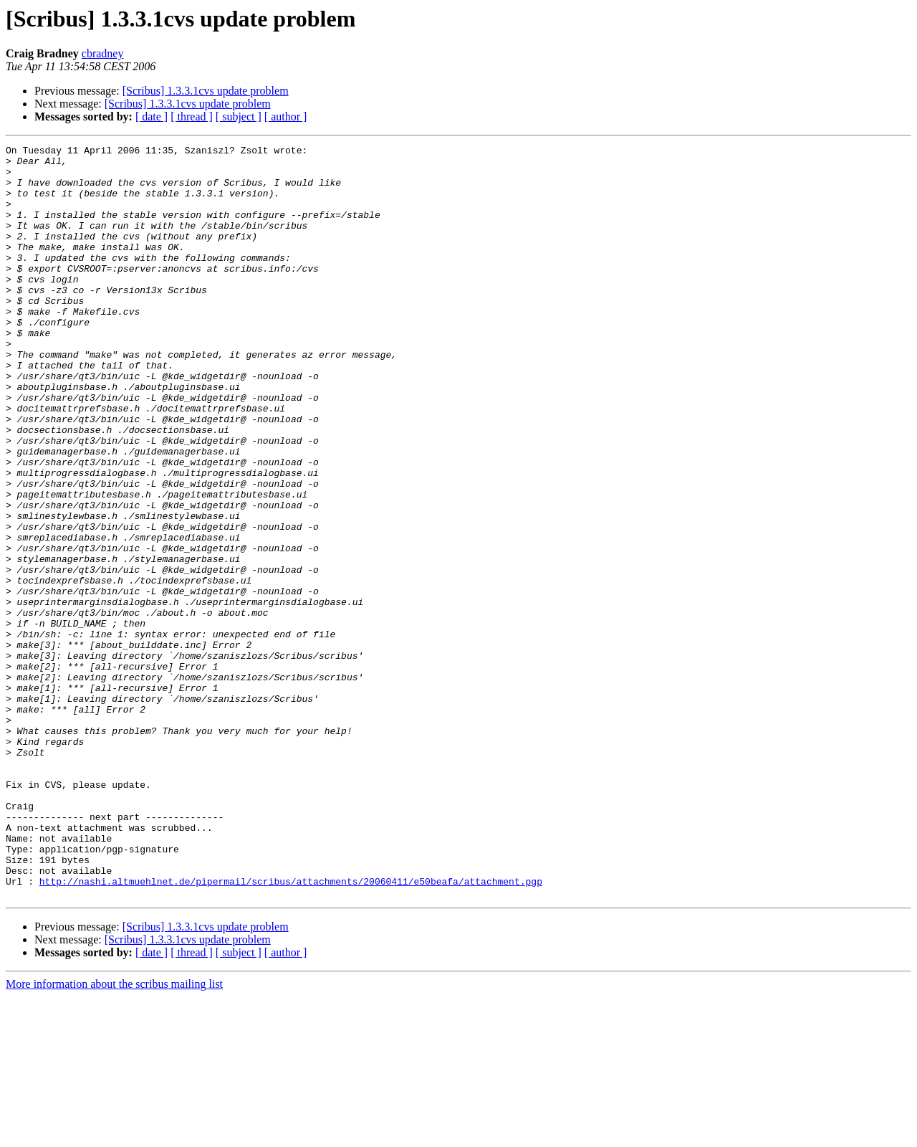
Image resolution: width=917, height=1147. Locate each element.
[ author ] (285, 116)
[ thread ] (192, 116)
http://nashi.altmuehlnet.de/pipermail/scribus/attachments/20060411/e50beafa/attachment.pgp (290, 1029)
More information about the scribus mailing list (114, 1134)
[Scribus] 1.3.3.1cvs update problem (206, 91)
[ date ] (151, 116)
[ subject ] (238, 116)
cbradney (103, 53)
